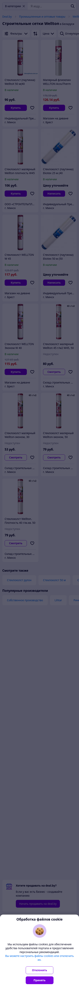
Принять (40, 980)
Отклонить (39, 970)
